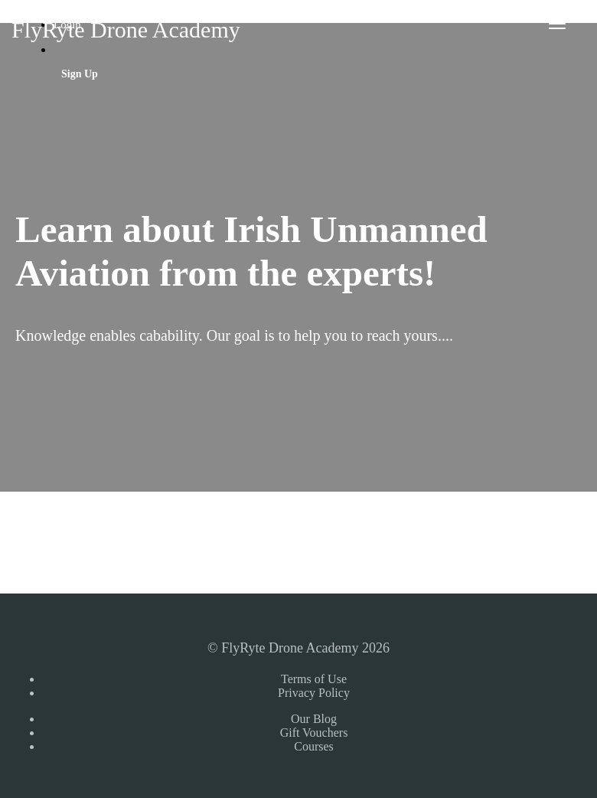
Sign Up (79, 74)
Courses (314, 746)
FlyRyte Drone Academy (125, 29)
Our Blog (314, 718)
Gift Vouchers (314, 732)
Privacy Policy (314, 692)
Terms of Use (314, 678)
